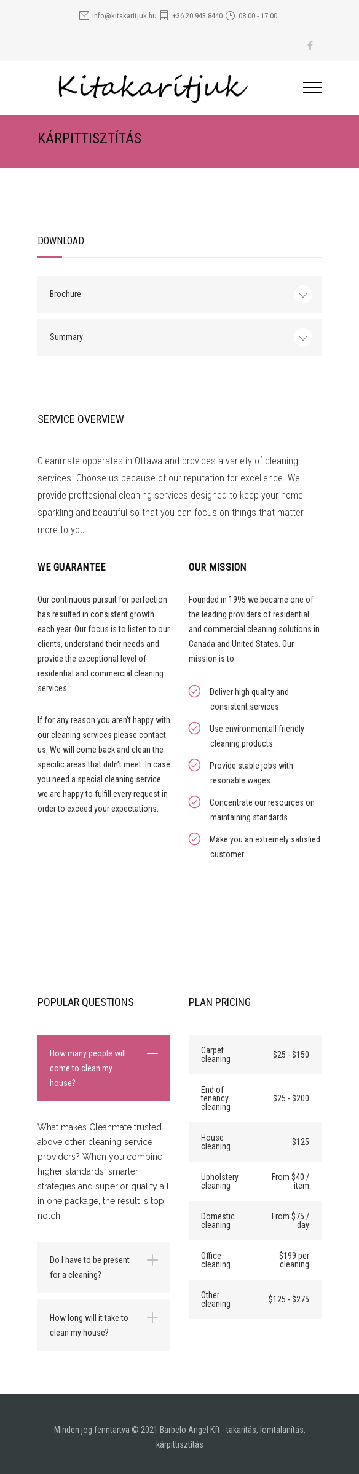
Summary (66, 337)
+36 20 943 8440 (197, 15)
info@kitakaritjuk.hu (124, 15)
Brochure (65, 294)
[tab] (103, 1068)
